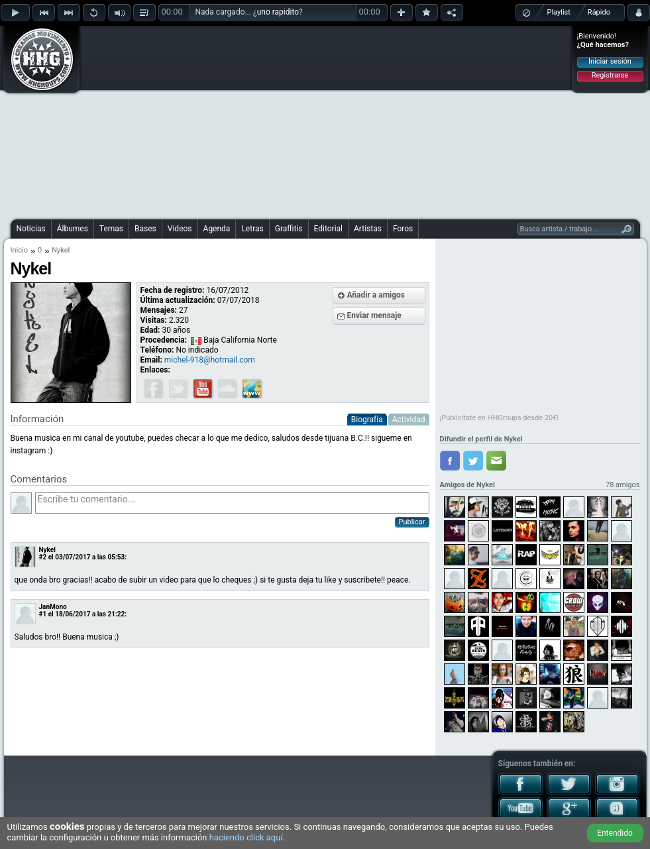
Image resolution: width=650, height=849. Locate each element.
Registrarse (610, 75)
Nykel (47, 549)
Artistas (368, 228)
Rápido (599, 12)
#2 (43, 557)
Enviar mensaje (374, 315)
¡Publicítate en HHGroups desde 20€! (499, 418)
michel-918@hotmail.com (209, 360)
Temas (111, 228)
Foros (403, 228)
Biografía (367, 419)
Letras (252, 228)
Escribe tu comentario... (232, 503)
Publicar (412, 522)
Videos (180, 228)
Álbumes (72, 228)
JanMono (53, 606)
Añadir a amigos (376, 295)
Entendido (615, 833)
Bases (145, 228)
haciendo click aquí (246, 837)
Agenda (217, 228)
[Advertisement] (297, 120)
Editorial (328, 228)
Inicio (19, 250)
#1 (43, 614)
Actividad (408, 419)
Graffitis (289, 228)
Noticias (31, 228)
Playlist (558, 12)
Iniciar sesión (609, 61)
